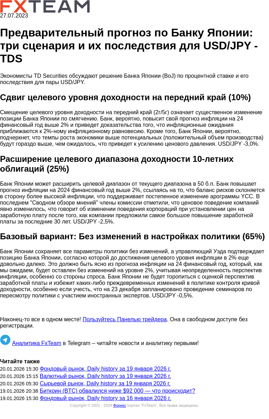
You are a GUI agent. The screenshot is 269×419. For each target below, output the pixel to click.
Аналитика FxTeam (36, 343)
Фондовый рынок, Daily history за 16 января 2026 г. (105, 398)
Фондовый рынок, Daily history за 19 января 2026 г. (105, 369)
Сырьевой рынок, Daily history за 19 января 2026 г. (105, 383)
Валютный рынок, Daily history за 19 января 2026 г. (105, 376)
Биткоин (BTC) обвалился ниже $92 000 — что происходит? (117, 391)
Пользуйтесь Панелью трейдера (125, 319)
